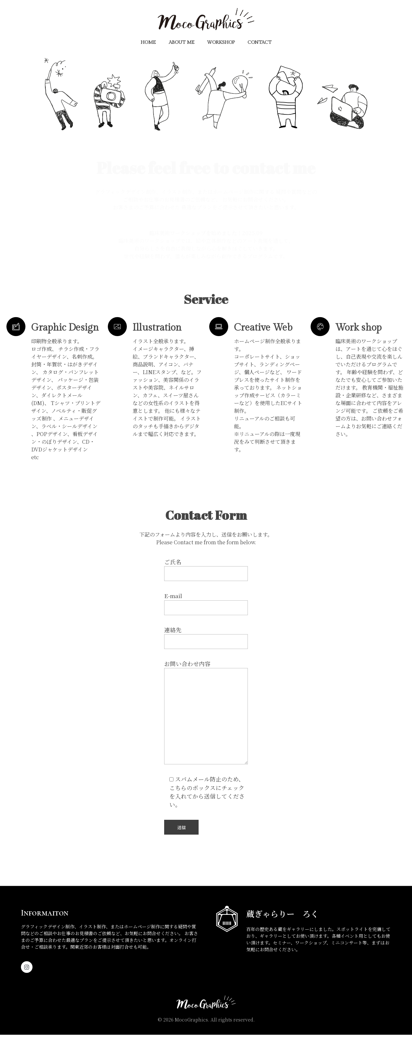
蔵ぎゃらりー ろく (282, 925)
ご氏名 (206, 580)
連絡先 (206, 648)
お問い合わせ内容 (206, 723)
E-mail (206, 614)
